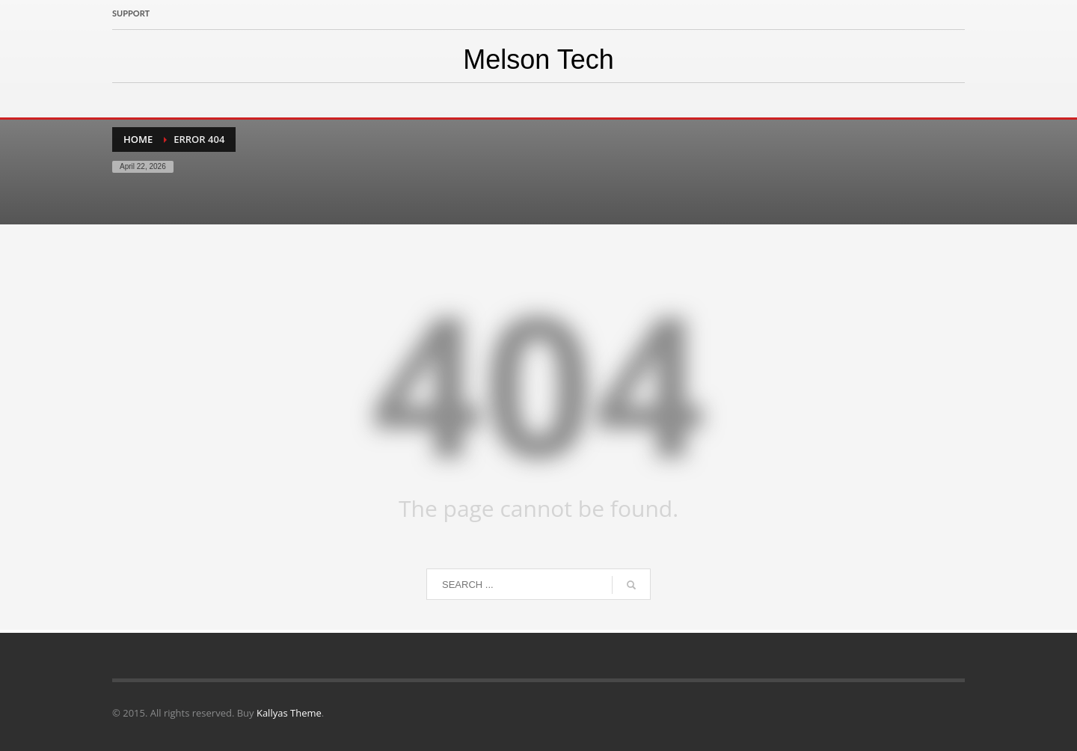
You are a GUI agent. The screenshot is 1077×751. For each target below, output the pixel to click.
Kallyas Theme (289, 713)
